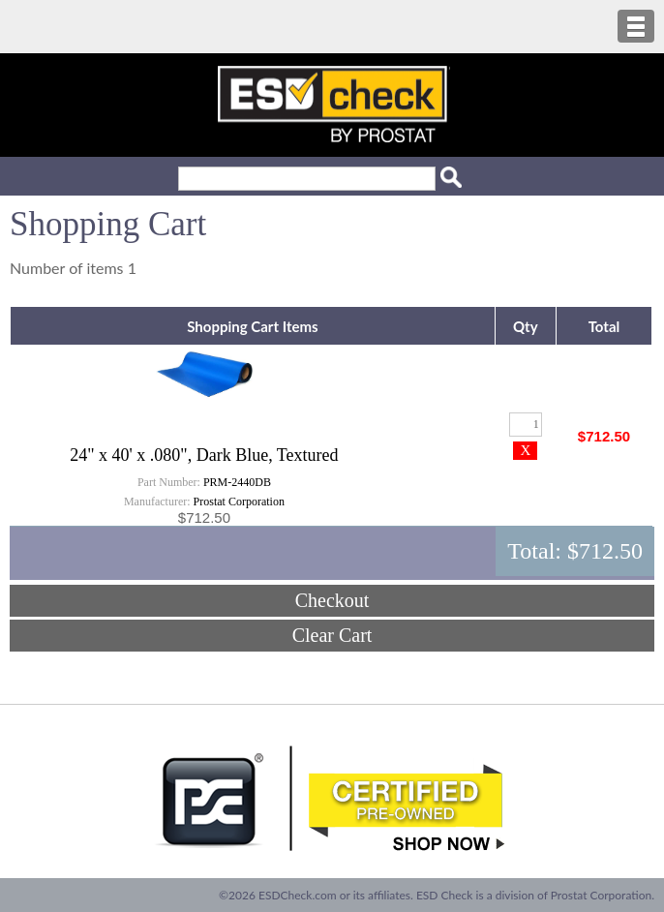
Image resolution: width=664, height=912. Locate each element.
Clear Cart (332, 635)
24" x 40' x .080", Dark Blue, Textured (204, 455)
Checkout (332, 600)
